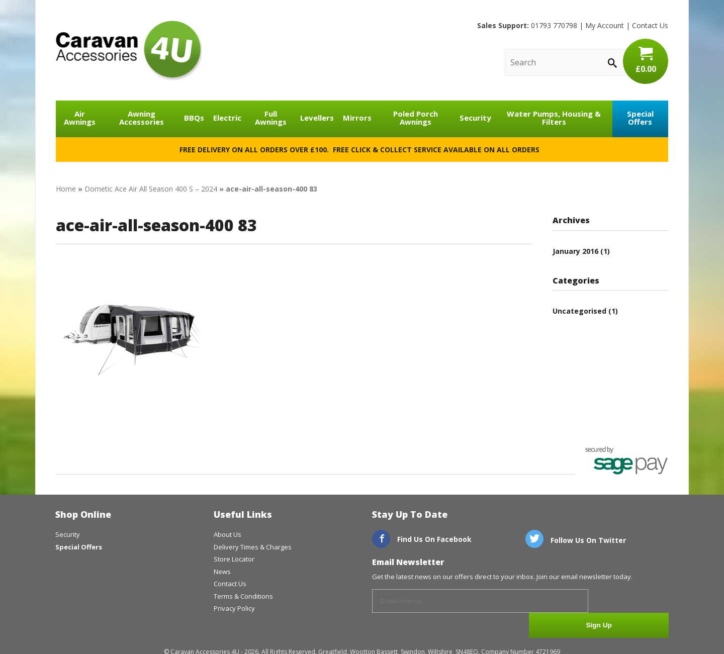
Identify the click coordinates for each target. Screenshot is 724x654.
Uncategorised (579, 311)
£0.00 (645, 60)
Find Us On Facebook (422, 539)
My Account (604, 25)
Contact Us (650, 25)
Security (475, 118)
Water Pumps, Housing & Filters (554, 118)
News (222, 571)
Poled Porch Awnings (415, 118)
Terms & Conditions (243, 596)
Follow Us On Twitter (575, 540)
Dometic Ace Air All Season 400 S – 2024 (150, 189)
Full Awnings (271, 118)
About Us (227, 534)
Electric (227, 118)
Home (66, 189)
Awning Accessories (141, 118)
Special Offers (640, 118)
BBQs (194, 118)
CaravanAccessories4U (129, 50)
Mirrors (357, 118)
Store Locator (234, 559)
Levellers (317, 118)
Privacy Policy (234, 608)
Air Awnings (80, 118)
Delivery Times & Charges (253, 546)
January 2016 (575, 251)
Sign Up (631, 602)
